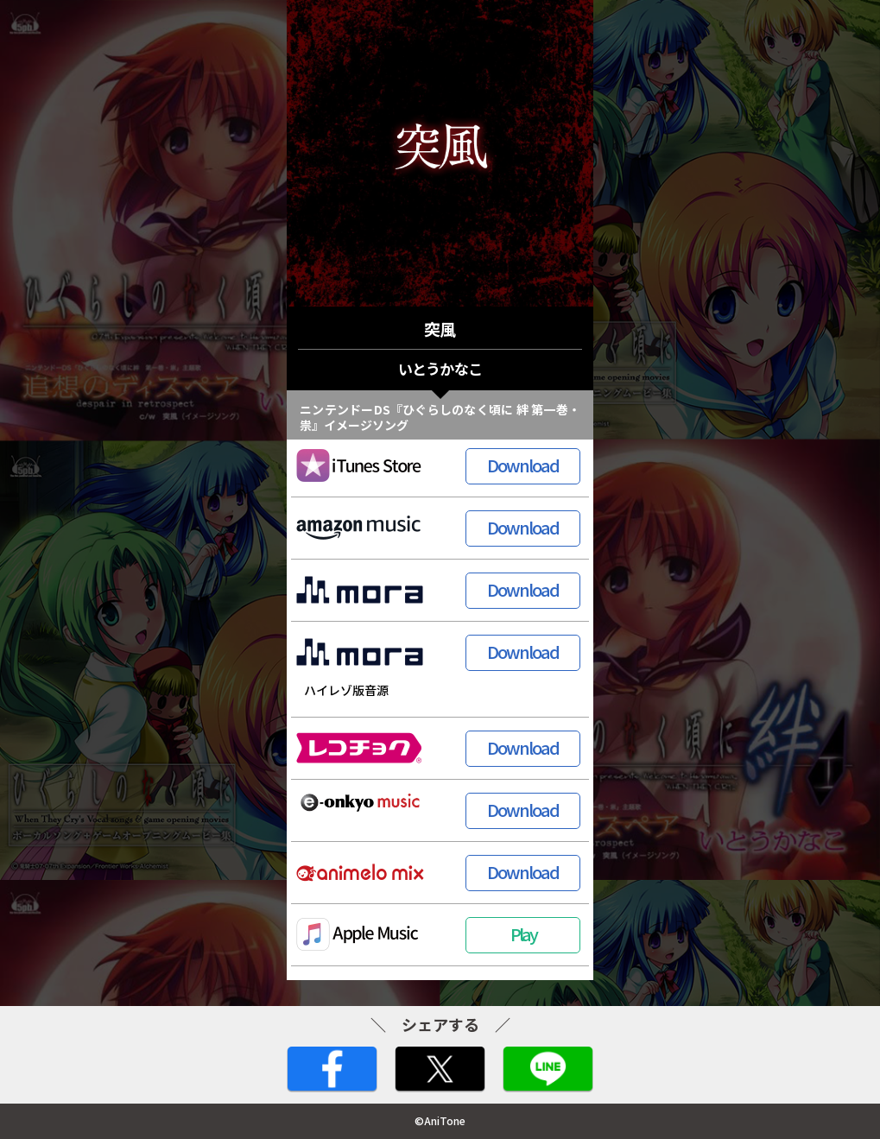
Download (523, 465)
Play (523, 933)
